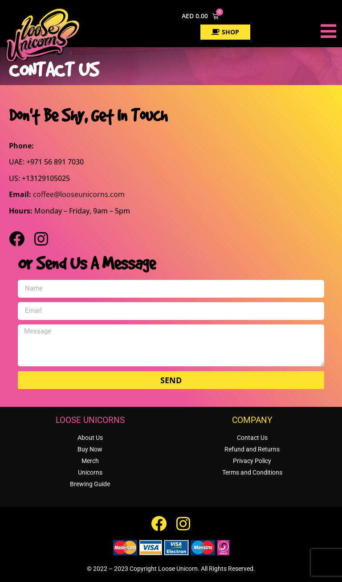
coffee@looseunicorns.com (79, 194)
